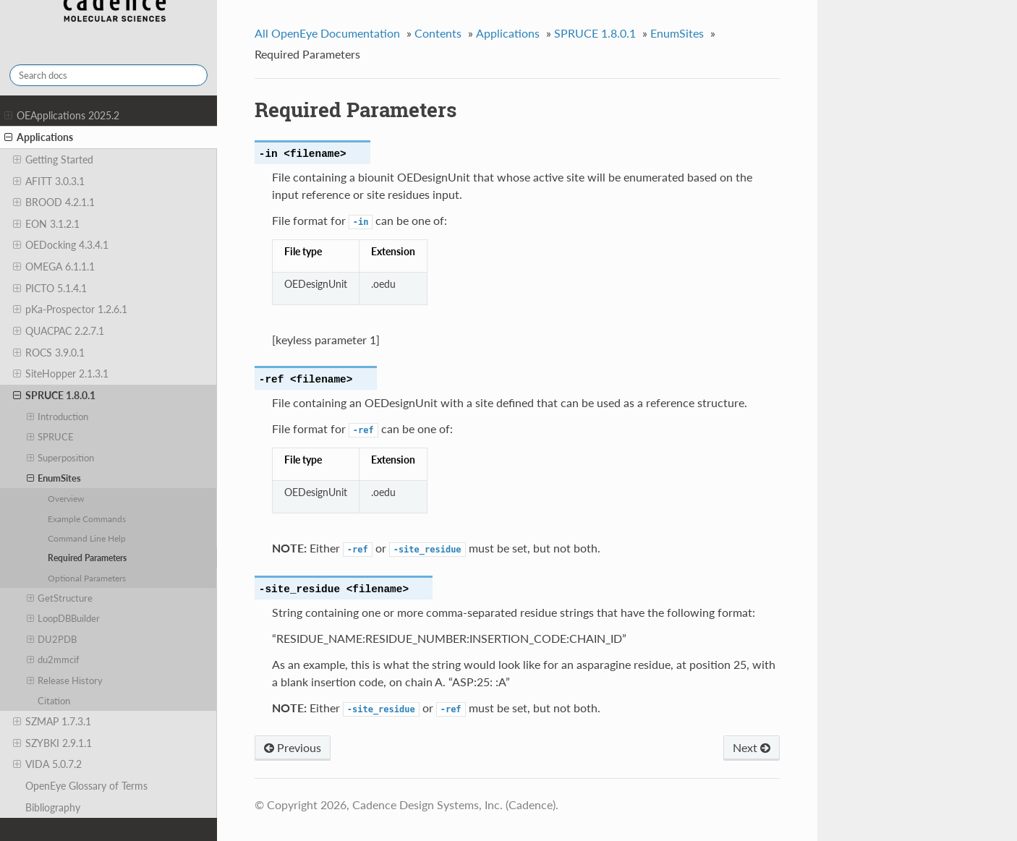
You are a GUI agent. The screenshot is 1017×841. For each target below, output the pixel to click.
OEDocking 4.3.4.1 (60, 245)
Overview (66, 498)
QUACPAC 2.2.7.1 (58, 331)
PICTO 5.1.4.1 (50, 288)
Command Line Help (87, 538)
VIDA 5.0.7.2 (47, 764)
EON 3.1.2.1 (46, 224)
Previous (292, 747)
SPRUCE (51, 436)
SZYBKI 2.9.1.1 (52, 743)
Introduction (58, 416)
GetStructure (60, 598)
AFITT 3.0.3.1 (49, 181)
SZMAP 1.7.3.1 (52, 721)
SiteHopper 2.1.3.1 (60, 373)
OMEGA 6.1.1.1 (54, 266)
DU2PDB (52, 639)
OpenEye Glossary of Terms (86, 786)
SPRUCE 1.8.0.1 (54, 395)
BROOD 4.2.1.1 (54, 202)
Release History (65, 680)
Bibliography (52, 807)
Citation (54, 700)
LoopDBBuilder (64, 618)
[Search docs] (108, 75)
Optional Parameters (87, 578)
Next (751, 747)
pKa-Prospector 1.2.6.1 (70, 309)
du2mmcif (53, 659)
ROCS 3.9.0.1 (49, 352)
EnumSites (54, 477)
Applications (38, 137)
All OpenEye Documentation (327, 33)
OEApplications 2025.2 (61, 115)
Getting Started (53, 159)
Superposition (61, 457)
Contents (437, 33)
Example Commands (87, 518)
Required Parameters (87, 557)
